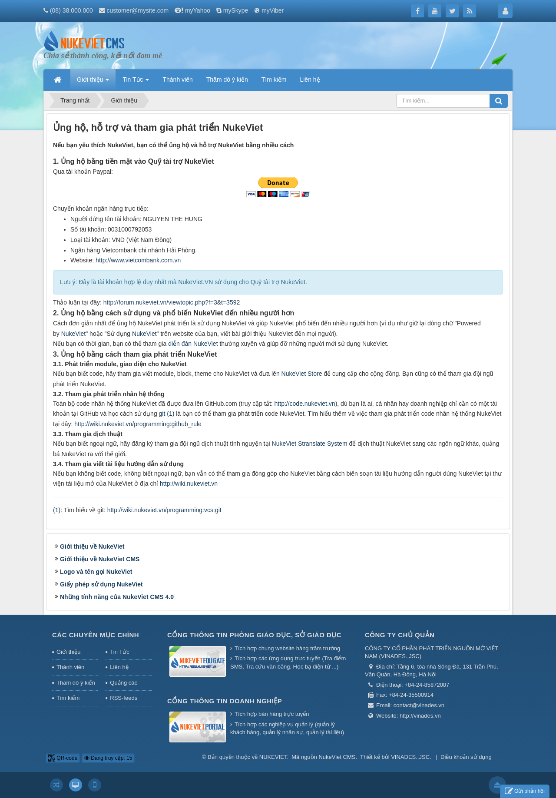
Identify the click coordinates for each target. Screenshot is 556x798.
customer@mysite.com (138, 10)
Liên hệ (119, 667)
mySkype (235, 10)
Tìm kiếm (67, 698)
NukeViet (73, 333)
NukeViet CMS (336, 757)
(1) (56, 510)
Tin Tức (119, 652)
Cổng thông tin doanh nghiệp (224, 701)
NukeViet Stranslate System (310, 443)
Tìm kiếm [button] (274, 79)
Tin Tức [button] (135, 82)
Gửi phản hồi (525, 791)
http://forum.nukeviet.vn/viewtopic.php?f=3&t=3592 (171, 302)
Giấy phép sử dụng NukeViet (101, 584)
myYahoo (197, 10)
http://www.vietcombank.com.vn (138, 260)
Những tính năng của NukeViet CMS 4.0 (117, 596)
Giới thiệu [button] (93, 82)
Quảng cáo (123, 682)
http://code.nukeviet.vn (305, 403)
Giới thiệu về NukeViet (92, 546)
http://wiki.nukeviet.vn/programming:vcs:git (164, 510)
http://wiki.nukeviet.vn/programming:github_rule (138, 424)
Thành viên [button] (177, 79)
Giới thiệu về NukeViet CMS (99, 559)
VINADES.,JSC (410, 757)
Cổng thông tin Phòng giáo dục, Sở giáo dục (254, 635)
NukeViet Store (301, 373)
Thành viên (70, 667)
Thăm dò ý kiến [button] (227, 79)
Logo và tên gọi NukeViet (96, 571)
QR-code (62, 758)
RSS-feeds (123, 698)
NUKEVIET (273, 757)
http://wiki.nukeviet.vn (189, 483)
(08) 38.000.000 (71, 10)
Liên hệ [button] (310, 79)
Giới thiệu (68, 652)
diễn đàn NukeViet (193, 343)
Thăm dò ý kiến (75, 682)
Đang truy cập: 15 (108, 758)
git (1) (167, 413)
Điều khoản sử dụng (466, 757)
